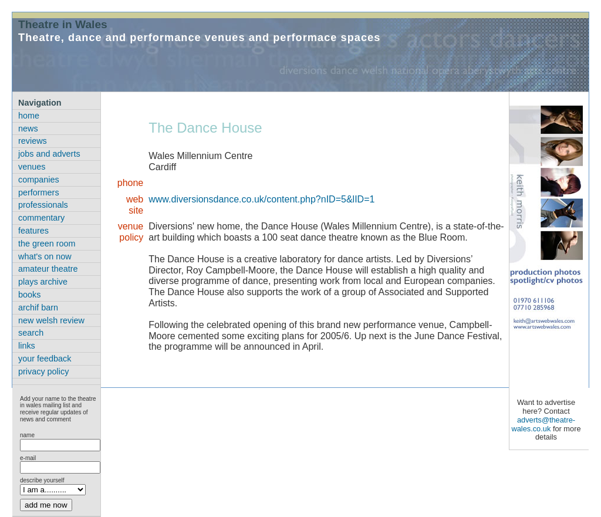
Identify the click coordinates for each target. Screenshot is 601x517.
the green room (47, 243)
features (33, 230)
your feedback (44, 358)
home (28, 115)
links (26, 345)
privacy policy (43, 371)
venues (31, 166)
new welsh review (51, 320)
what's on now (45, 256)
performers (38, 192)
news (28, 128)
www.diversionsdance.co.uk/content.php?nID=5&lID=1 (261, 199)
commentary (41, 217)
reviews (32, 141)
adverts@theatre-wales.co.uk (543, 424)
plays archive (42, 281)
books (29, 294)
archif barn (38, 307)
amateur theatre (48, 268)
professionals (43, 204)
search (30, 332)
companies (38, 179)
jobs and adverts (49, 153)
